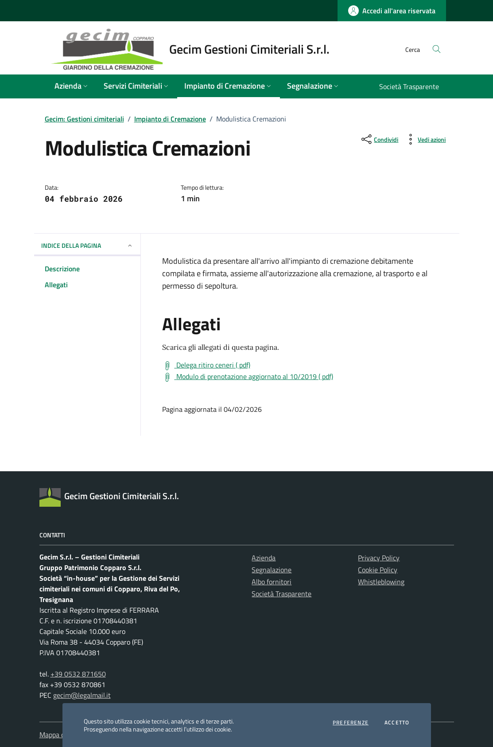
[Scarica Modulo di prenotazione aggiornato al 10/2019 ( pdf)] (247, 377)
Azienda (264, 557)
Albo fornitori (271, 581)
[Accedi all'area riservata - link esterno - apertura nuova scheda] (392, 10)
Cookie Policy (377, 569)
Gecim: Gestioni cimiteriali (84, 118)
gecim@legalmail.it (82, 695)
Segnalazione (271, 569)
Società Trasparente (281, 593)
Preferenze (351, 722)
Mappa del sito (61, 734)
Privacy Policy (379, 557)
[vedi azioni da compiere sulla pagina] (424, 139)
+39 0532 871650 (78, 674)
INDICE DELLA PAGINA (87, 245)
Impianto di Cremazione (170, 118)
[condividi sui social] (379, 139)
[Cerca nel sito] (436, 49)
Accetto (396, 722)
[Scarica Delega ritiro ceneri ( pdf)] (206, 365)
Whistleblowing (381, 581)
